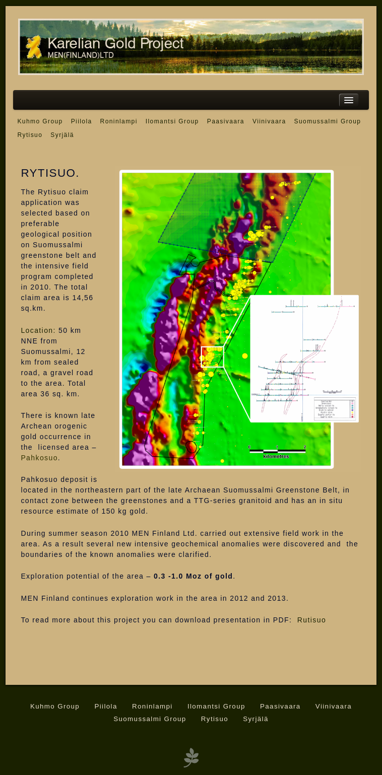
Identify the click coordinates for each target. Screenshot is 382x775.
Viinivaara (269, 121)
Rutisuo (311, 620)
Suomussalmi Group (327, 121)
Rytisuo (29, 134)
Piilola (81, 121)
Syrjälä (62, 134)
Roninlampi (119, 121)
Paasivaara (225, 121)
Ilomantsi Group (172, 121)
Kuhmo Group (39, 121)
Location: (38, 330)
